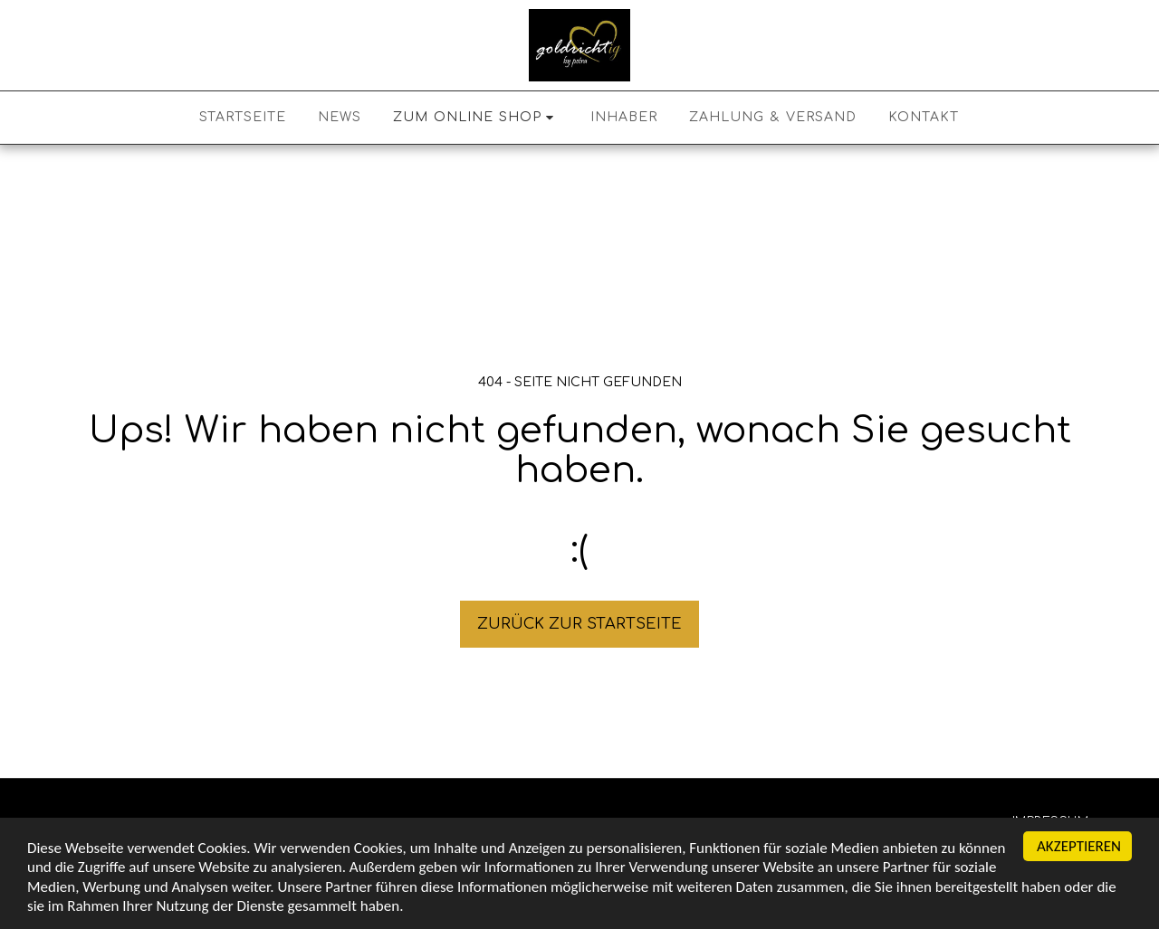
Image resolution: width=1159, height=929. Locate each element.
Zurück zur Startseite (579, 623)
